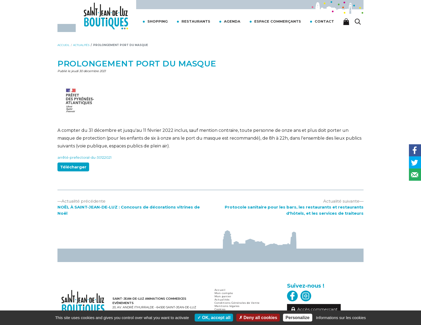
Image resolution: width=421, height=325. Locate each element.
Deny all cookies (258, 317)
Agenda (232, 21)
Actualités (222, 299)
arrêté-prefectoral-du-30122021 (84, 158)
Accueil (220, 289)
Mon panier (223, 296)
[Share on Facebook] (415, 150)
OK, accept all (213, 317)
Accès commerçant (314, 309)
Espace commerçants (277, 21)
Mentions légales (227, 306)
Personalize (298, 317)
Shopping (157, 21)
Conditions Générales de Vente (237, 302)
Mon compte (224, 293)
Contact (324, 21)
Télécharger (73, 166)
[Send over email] (415, 175)
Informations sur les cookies (341, 317)
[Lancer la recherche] (358, 21)
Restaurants (196, 21)
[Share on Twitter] (415, 163)
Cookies (220, 309)
